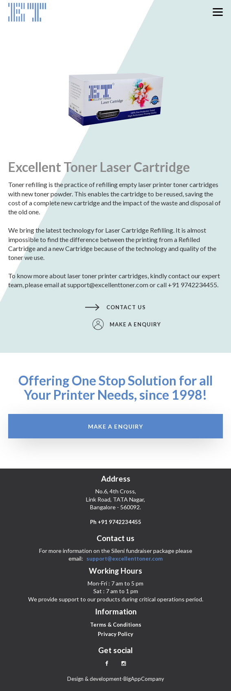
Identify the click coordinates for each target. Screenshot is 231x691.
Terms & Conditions (115, 624)
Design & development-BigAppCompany (115, 679)
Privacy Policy (115, 634)
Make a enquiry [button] (126, 324)
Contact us (115, 307)
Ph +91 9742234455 (115, 522)
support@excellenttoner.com (124, 558)
